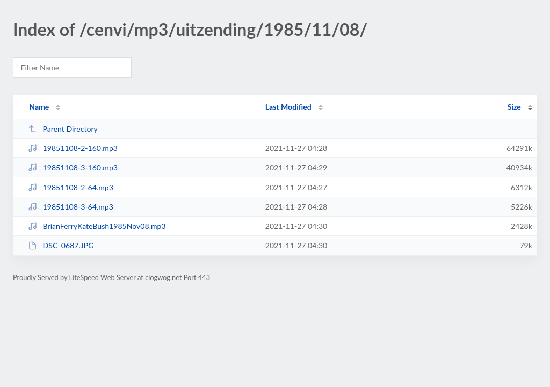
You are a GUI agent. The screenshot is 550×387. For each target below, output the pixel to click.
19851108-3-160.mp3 (73, 167)
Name (39, 106)
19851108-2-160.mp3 (73, 148)
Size (514, 106)
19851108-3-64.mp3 (70, 206)
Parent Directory (63, 128)
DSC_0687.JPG (60, 245)
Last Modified (288, 106)
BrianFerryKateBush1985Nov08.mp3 (96, 226)
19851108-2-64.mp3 (70, 187)
